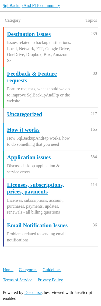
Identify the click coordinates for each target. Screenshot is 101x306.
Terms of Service (17, 280)
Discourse (33, 292)
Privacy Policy (50, 280)
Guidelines (52, 269)
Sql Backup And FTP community (31, 5)
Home (8, 269)
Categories (28, 269)
